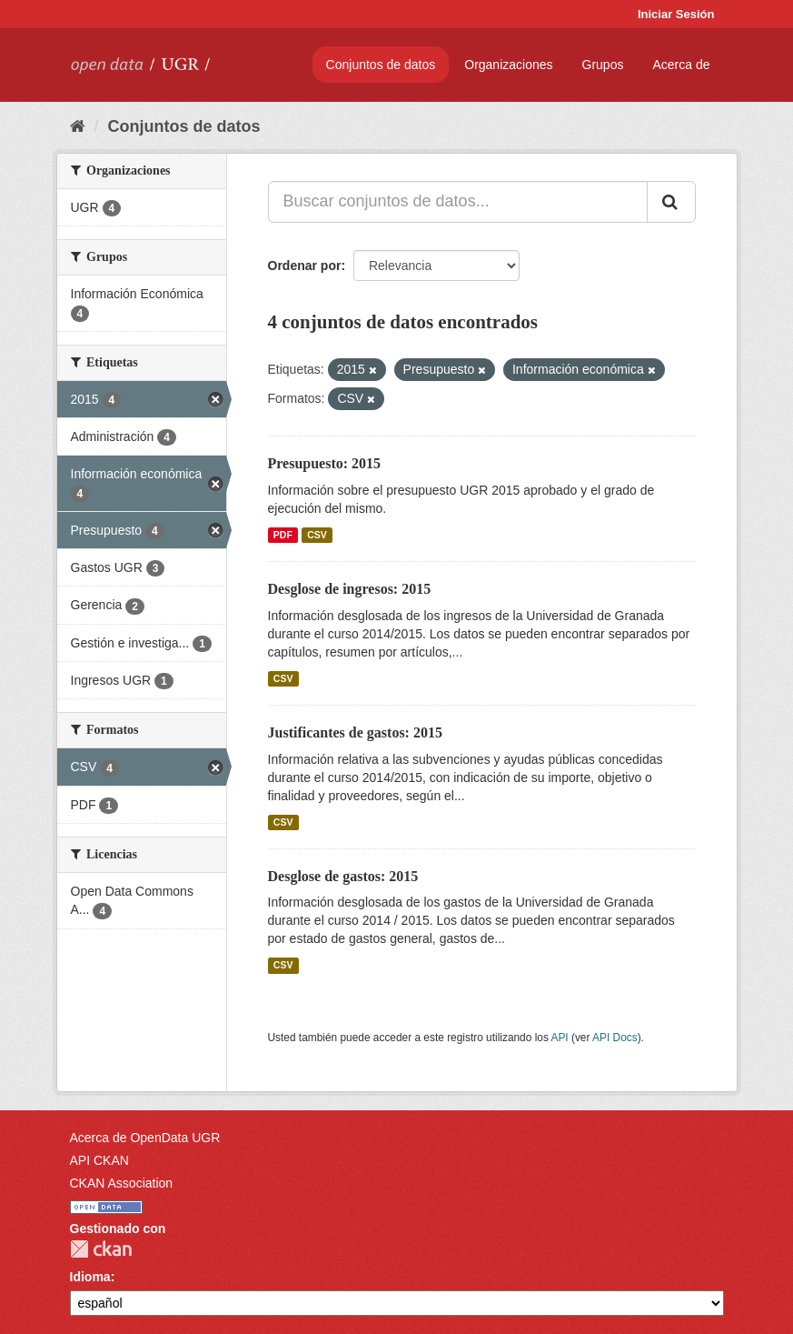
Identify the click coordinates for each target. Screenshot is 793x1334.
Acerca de (680, 64)
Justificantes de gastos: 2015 (355, 732)
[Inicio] (77, 126)
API (559, 1037)
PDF (282, 534)
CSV (317, 534)
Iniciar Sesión (676, 14)
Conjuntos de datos (381, 64)
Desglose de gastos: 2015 (343, 876)
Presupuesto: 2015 (325, 463)
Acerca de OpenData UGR (145, 1137)
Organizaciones (508, 64)
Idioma (90, 1276)
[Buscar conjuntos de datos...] (458, 202)
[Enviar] (671, 202)
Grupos (603, 64)
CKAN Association (121, 1183)
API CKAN (99, 1160)
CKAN (101, 1249)
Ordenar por (305, 265)
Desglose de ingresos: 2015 (349, 589)
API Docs (615, 1037)
